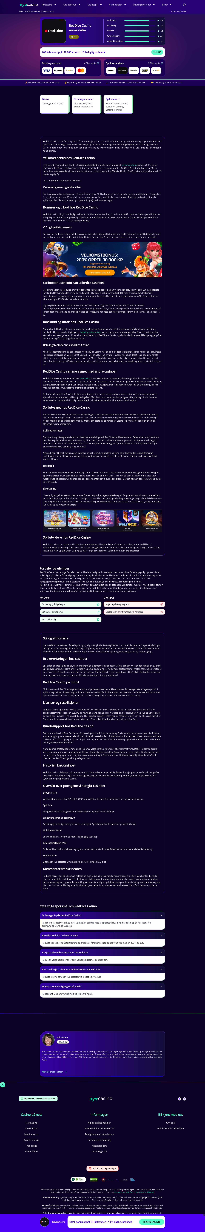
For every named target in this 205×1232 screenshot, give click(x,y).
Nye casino (31, 1128)
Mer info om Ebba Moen (54, 1072)
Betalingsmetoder (142, 4)
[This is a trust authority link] (110, 1179)
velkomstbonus (129, 165)
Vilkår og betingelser (99, 1122)
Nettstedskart (99, 1145)
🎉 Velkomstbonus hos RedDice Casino (42, 82)
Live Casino (31, 1151)
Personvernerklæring (99, 1140)
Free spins (31, 1145)
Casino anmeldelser (32, 11)
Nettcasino (47, 4)
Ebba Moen (62, 1037)
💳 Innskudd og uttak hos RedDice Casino (169, 82)
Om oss (170, 1122)
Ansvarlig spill (99, 1151)
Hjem (21, 11)
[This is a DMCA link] (94, 1180)
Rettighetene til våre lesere (99, 1134)
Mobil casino (31, 1134)
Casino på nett (31, 1115)
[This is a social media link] (179, 1098)
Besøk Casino (151, 1222)
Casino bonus (31, 1140)
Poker (165, 4)
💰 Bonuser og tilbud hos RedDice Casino (82, 82)
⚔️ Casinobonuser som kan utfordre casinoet (125, 82)
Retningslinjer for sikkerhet (99, 1128)
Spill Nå (157, 52)
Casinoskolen (115, 4)
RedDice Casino (58, 1222)
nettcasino (85, 378)
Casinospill (92, 4)
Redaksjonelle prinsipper (170, 1128)
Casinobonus (69, 4)
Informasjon (99, 1115)
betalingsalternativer (90, 332)
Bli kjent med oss (170, 1115)
